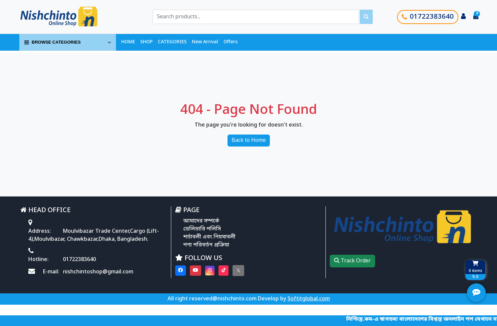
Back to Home (249, 140)
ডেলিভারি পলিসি (202, 229)
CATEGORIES (172, 42)
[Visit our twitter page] (238, 270)
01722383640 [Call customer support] (428, 17)
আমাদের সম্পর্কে (201, 221)
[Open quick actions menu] (476, 292)
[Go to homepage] (66, 17)
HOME (128, 42)
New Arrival (205, 42)
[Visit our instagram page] (210, 270)
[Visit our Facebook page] (180, 270)
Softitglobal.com (308, 299)
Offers (231, 42)
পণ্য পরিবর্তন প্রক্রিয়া (206, 245)
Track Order (352, 261)
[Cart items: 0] (476, 17)
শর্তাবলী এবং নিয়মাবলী (209, 237)
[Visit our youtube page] (195, 270)
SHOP (146, 42)
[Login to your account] (463, 17)
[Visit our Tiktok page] (224, 270)
